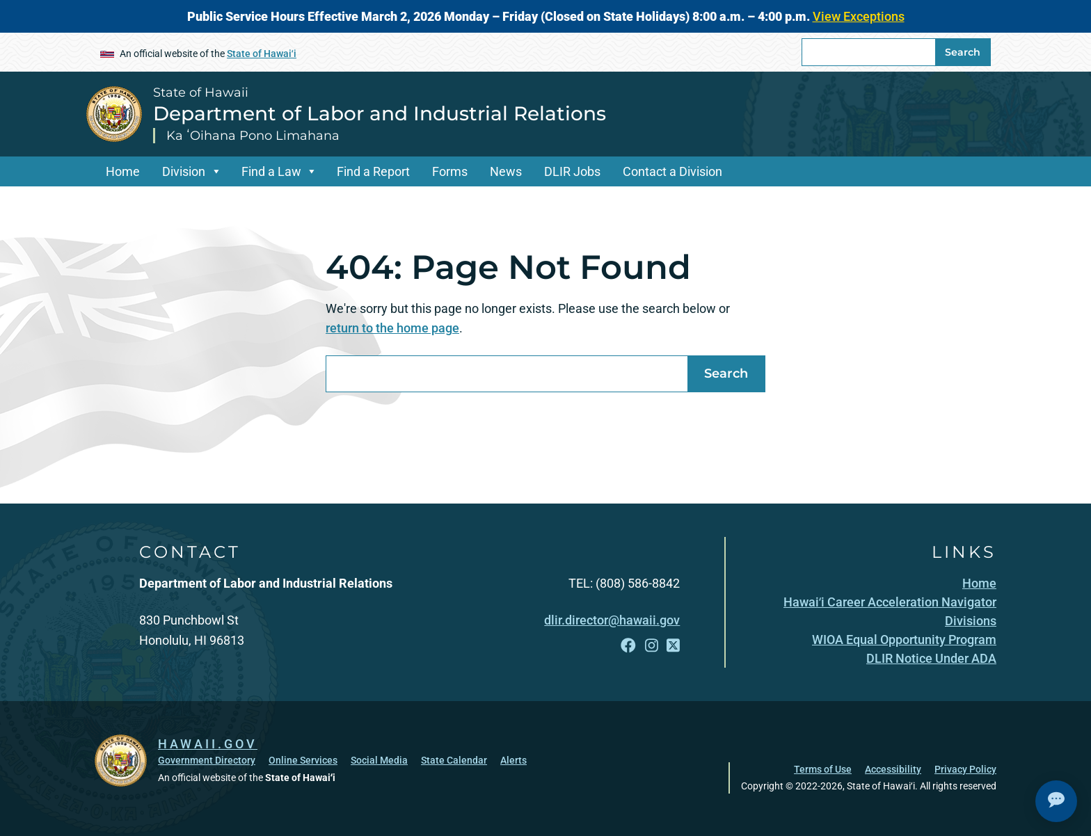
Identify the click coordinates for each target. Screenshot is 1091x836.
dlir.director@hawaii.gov (612, 620)
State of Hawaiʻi (261, 53)
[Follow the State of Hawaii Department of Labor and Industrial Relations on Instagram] (651, 645)
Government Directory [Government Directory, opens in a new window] (206, 760)
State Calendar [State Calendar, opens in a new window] (454, 760)
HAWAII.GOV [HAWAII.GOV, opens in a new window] (207, 744)
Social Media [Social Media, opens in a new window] (379, 760)
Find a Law (271, 171)
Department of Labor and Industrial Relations (379, 113)
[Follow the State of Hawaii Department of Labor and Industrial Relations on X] (673, 645)
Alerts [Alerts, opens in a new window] (513, 760)
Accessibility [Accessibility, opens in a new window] (893, 769)
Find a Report (373, 171)
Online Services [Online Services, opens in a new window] (303, 760)
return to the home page (392, 328)
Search (962, 52)
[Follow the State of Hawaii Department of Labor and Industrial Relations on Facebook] (628, 645)
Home (123, 171)
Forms (450, 171)
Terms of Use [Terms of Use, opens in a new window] (823, 769)
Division (183, 171)
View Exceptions (859, 16)
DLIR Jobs (572, 171)
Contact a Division (672, 171)
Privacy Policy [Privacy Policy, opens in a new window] (965, 769)
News (506, 171)
